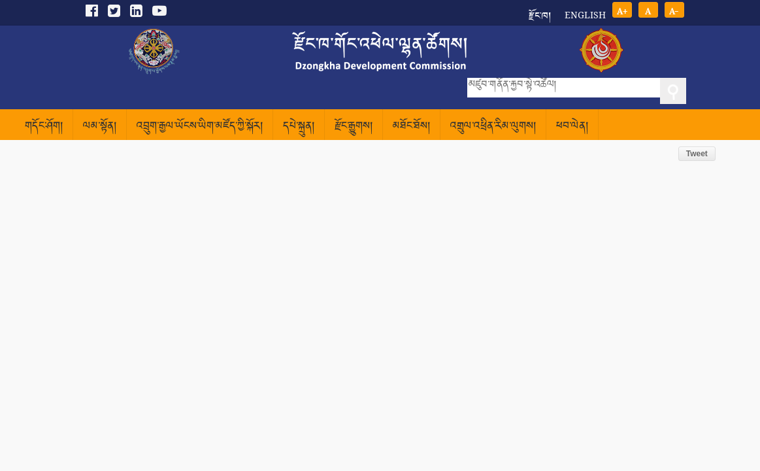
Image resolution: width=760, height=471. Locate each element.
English (585, 15)
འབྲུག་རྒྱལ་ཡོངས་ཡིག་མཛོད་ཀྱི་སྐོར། (200, 126)
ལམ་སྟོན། (99, 126)
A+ (622, 10)
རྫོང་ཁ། (540, 12)
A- (674, 10)
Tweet (697, 153)
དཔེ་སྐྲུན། (298, 126)
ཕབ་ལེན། (572, 126)
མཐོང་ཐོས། (411, 126)
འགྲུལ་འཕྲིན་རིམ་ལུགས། (493, 126)
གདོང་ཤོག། (44, 126)
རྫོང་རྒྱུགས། (353, 126)
